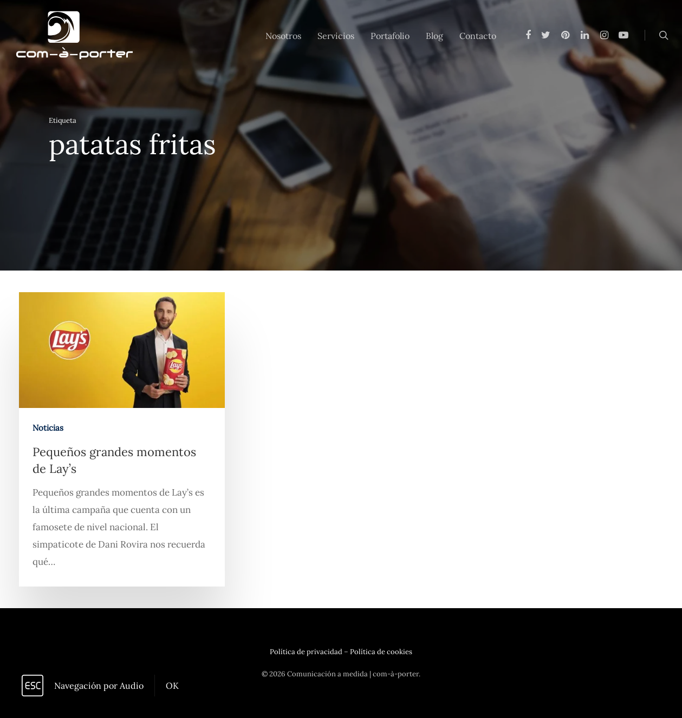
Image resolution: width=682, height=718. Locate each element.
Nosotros (283, 35)
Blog (434, 35)
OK (172, 685)
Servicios (335, 35)
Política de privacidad (306, 651)
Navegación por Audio (99, 685)
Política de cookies (381, 651)
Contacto (477, 35)
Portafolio (390, 35)
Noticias (48, 429)
